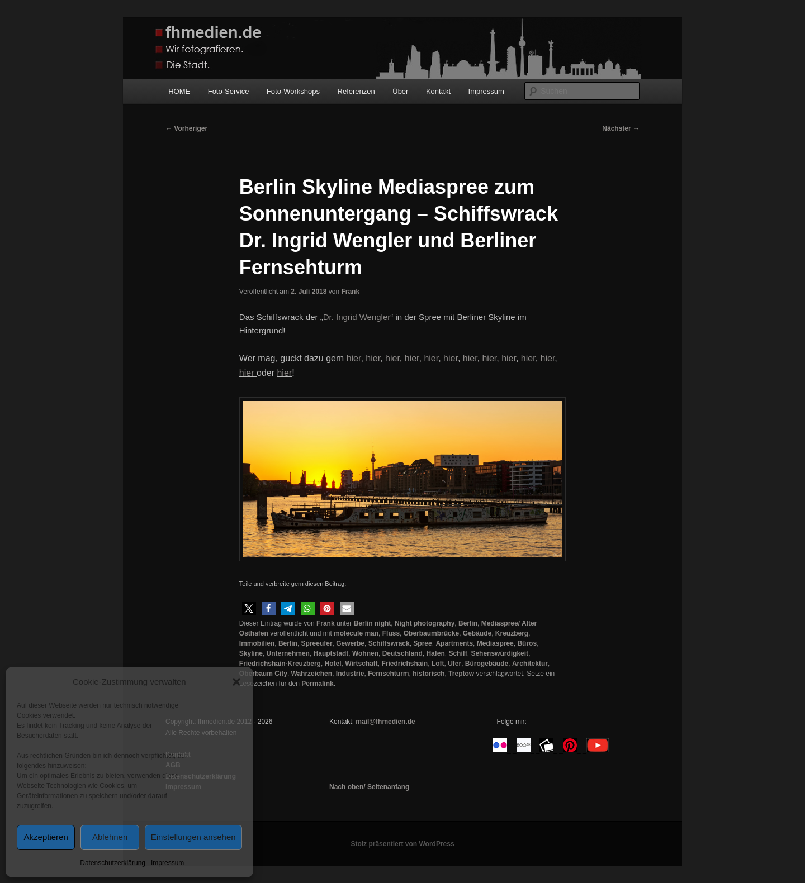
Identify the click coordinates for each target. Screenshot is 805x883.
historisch (428, 673)
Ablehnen (109, 837)
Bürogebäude (486, 663)
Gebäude (477, 633)
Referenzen (356, 91)
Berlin (467, 623)
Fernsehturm (388, 673)
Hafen (435, 653)
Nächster (621, 128)
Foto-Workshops (293, 91)
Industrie (350, 673)
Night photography (424, 623)
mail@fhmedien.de (385, 722)
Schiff (457, 653)
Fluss (391, 633)
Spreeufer (317, 643)
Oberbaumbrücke (431, 633)
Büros (527, 643)
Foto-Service (228, 91)
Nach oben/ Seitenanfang (369, 787)
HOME (179, 91)
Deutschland (402, 653)
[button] (236, 682)
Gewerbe (350, 643)
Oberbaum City (263, 673)
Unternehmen (288, 653)
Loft (438, 663)
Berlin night (372, 623)
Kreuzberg (511, 633)
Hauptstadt (331, 653)
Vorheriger (186, 128)
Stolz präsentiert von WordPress (402, 844)
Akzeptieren (46, 837)
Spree (422, 643)
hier (392, 358)
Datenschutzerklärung (112, 863)
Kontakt (438, 91)
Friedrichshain (404, 663)
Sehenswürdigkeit (499, 653)
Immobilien (256, 643)
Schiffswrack (389, 643)
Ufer (454, 663)
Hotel (333, 663)
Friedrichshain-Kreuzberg (280, 663)
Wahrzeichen (312, 673)
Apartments (454, 643)
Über (400, 91)
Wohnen (365, 653)
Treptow (461, 673)
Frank (350, 291)
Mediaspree (495, 643)
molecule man (356, 633)
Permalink (317, 684)
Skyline (251, 653)
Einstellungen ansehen (193, 837)
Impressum (167, 863)
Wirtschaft (361, 663)
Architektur (530, 663)
